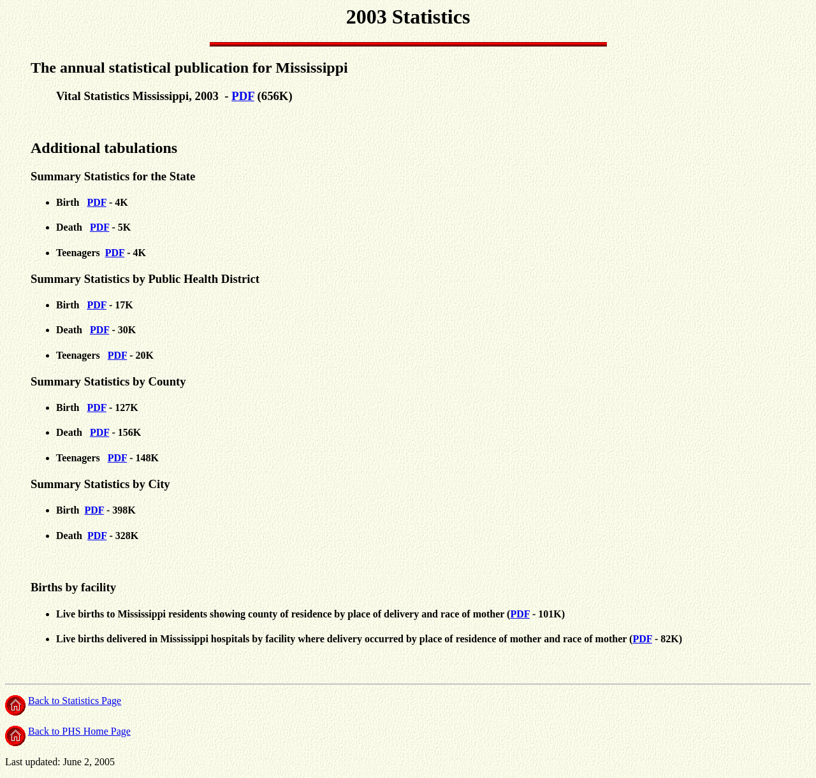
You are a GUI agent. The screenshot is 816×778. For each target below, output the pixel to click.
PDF (242, 96)
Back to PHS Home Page (79, 731)
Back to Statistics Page (74, 700)
